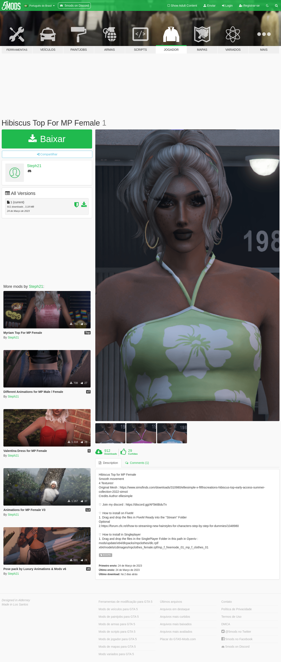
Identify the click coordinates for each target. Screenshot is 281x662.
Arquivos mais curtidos (175, 616)
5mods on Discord (235, 647)
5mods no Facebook (237, 639)
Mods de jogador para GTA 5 (118, 639)
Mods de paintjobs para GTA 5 (119, 616)
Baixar (47, 139)
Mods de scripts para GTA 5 (117, 631)
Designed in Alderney (16, 600)
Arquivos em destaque (175, 609)
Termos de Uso (231, 616)
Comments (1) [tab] (137, 463)
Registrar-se (249, 5)
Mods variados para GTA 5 (116, 654)
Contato (226, 601)
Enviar (209, 5)
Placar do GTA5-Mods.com (178, 639)
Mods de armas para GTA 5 (117, 624)
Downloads (110, 454)
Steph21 (34, 166)
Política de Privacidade (236, 609)
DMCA (225, 624)
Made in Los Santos (15, 604)
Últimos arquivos (171, 601)
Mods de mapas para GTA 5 (117, 646)
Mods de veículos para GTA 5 (118, 609)
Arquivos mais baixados (176, 624)
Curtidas (133, 454)
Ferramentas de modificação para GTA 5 (125, 601)
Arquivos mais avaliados (176, 631)
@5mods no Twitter (236, 632)
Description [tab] (108, 463)
